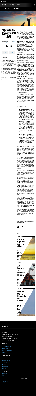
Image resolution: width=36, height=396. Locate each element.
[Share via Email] (7, 46)
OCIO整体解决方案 (6, 346)
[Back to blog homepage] (10, 8)
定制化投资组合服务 (7, 350)
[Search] (34, 5)
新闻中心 (4, 376)
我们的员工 (5, 366)
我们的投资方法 (6, 360)
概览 (3, 358)
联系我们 (4, 374)
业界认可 (4, 368)
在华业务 (4, 364)
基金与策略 (5, 348)
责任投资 (4, 352)
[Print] (11, 46)
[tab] (34, 1)
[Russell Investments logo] (4, 1)
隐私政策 (5, 383)
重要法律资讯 (5, 381)
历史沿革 (4, 362)
